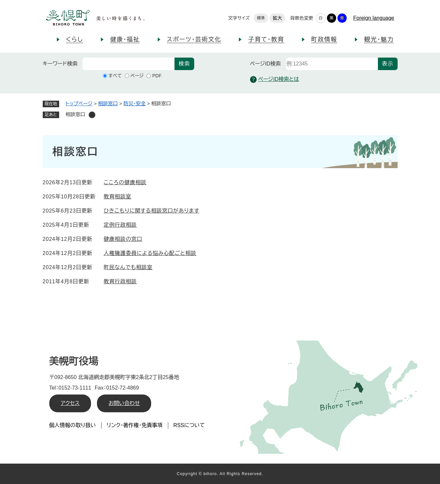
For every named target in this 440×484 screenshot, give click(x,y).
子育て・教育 (266, 39)
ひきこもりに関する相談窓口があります (151, 211)
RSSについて (189, 425)
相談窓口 (108, 103)
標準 (261, 18)
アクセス (70, 403)
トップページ (79, 103)
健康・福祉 (125, 39)
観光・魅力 (379, 39)
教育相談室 (117, 196)
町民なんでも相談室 (128, 267)
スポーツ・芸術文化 (194, 39)
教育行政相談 (120, 281)
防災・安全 (135, 103)
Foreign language (373, 18)
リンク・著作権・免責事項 (135, 425)
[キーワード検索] (128, 64)
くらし (74, 39)
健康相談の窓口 (123, 239)
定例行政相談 (120, 225)
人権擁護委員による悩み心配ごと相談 (150, 253)
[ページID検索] (332, 64)
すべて (115, 75)
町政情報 (324, 39)
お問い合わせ (124, 403)
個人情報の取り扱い (72, 425)
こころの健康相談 (125, 182)
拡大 (277, 18)
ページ (137, 75)
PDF (156, 75)
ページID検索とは (274, 79)
